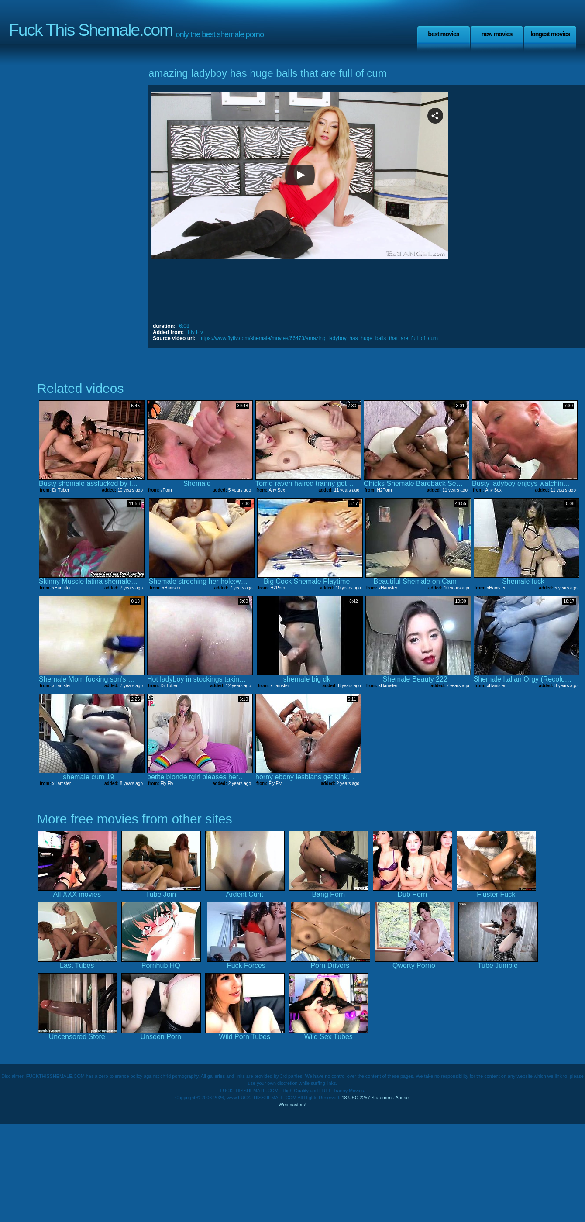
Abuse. (402, 1097)
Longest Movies (550, 34)
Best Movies (443, 34)
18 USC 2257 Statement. (368, 1097)
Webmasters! (292, 1104)
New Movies (496, 34)
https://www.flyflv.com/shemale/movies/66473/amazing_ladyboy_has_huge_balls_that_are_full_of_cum (318, 338)
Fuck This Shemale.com (91, 30)
